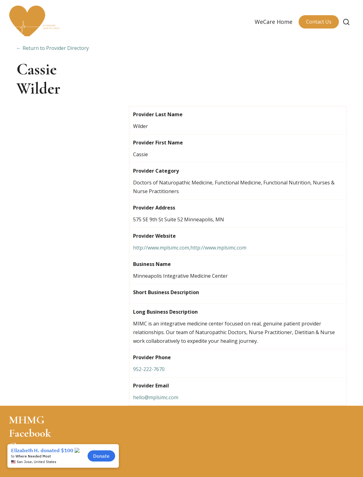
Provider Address (154, 207)
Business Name (152, 264)
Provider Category (156, 170)
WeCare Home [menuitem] (273, 21)
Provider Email (151, 385)
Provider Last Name (158, 114)
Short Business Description (166, 292)
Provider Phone (152, 357)
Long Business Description (165, 311)
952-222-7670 (149, 369)
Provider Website (154, 235)
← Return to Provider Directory (52, 48)
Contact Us (318, 21)
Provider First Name (158, 142)
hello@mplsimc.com (155, 397)
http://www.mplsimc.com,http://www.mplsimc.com (189, 247)
